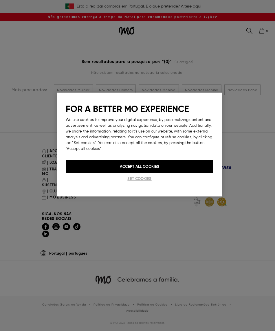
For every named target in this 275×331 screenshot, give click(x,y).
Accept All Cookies (139, 166)
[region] (139, 144)
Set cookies (139, 178)
